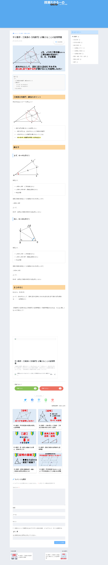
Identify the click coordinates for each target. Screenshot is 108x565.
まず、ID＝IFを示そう (23, 84)
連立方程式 (77, 45)
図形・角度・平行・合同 (81, 56)
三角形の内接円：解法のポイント (24, 80)
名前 (14, 485)
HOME (54, 559)
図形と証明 (62, 405)
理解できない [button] (51, 388)
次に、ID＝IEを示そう (23, 86)
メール (15, 492)
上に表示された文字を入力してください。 (25, 512)
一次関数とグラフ (79, 48)
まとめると (19, 88)
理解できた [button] (27, 388)
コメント (16, 465)
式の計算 (77, 40)
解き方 (18, 82)
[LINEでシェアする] (46, 401)
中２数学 (76, 37)
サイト (15, 499)
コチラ (20, 550)
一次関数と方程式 (79, 51)
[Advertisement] (54, 17)
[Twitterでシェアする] (25, 401)
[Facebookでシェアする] (32, 401)
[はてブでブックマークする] (39, 401)
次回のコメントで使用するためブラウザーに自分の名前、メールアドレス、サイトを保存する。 (39, 505)
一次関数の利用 (79, 54)
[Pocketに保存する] (52, 401)
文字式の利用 (78, 43)
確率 (76, 62)
